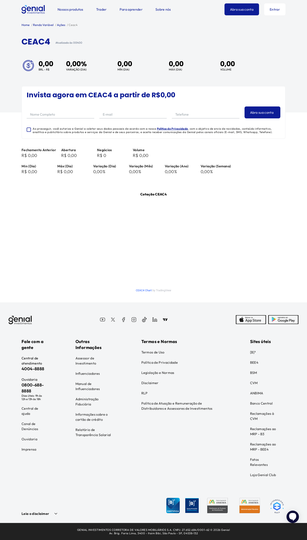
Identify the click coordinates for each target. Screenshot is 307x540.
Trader (101, 9)
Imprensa (29, 449)
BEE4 (254, 362)
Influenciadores (87, 373)
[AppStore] (251, 320)
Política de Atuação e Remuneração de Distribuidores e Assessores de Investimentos (177, 406)
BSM (253, 373)
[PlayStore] (283, 320)
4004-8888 (33, 368)
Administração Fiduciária (87, 401)
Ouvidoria (29, 439)
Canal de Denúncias (30, 426)
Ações (60, 25)
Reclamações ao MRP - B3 (263, 431)
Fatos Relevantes (259, 462)
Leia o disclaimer (35, 513)
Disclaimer (150, 383)
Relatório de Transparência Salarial (93, 432)
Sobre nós (163, 9)
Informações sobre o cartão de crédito (91, 417)
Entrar (275, 9)
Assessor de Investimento (85, 360)
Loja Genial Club (263, 475)
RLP (144, 393)
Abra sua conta (241, 9)
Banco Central (261, 403)
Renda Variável (43, 25)
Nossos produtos (70, 9)
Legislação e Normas (157, 373)
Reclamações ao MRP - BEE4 (263, 446)
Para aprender (131, 9)
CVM (254, 383)
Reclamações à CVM (262, 416)
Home (26, 25)
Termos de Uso (153, 352)
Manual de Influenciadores (87, 386)
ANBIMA (256, 393)
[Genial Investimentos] (33, 9)
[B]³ (253, 352)
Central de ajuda (30, 411)
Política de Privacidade (172, 128)
